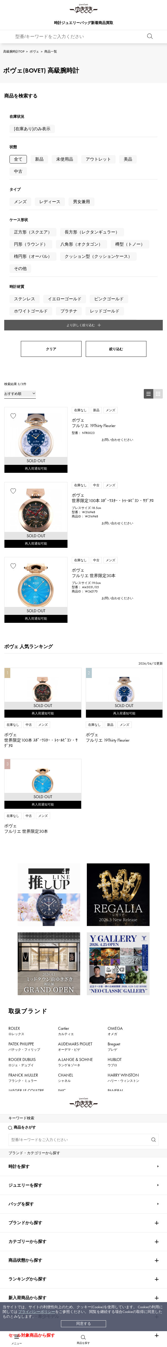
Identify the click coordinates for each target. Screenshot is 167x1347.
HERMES (15, 984)
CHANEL (65, 937)
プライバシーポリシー (36, 1311)
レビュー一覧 (32, 1234)
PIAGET (14, 1015)
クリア (51, 209)
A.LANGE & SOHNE (75, 922)
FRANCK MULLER (23, 937)
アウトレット (98, 159)
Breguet (114, 906)
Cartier (66, 891)
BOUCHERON (70, 1015)
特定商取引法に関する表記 (106, 1224)
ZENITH (114, 984)
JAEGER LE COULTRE (26, 953)
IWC (62, 953)
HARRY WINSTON (123, 937)
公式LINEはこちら (42, 1130)
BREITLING (19, 969)
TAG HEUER (69, 969)
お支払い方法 (32, 1204)
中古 (18, 171)
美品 (128, 159)
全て (18, 159)
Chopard (66, 984)
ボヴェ (34, 51)
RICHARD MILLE (22, 1031)
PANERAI (115, 953)
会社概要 (91, 1204)
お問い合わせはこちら (125, 1130)
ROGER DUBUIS (22, 922)
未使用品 (64, 159)
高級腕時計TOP (13, 51)
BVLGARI (115, 1015)
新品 (39, 159)
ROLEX (16, 891)
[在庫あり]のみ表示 (32, 128)
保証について (32, 1224)
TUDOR (77, 1000)
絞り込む (116, 209)
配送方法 (28, 1214)
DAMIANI (16, 1000)
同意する (83, 1323)
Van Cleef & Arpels (126, 969)
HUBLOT (115, 922)
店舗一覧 (91, 1214)
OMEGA (115, 891)
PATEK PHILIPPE (24, 906)
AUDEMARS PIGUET (75, 906)
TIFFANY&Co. (119, 1000)
